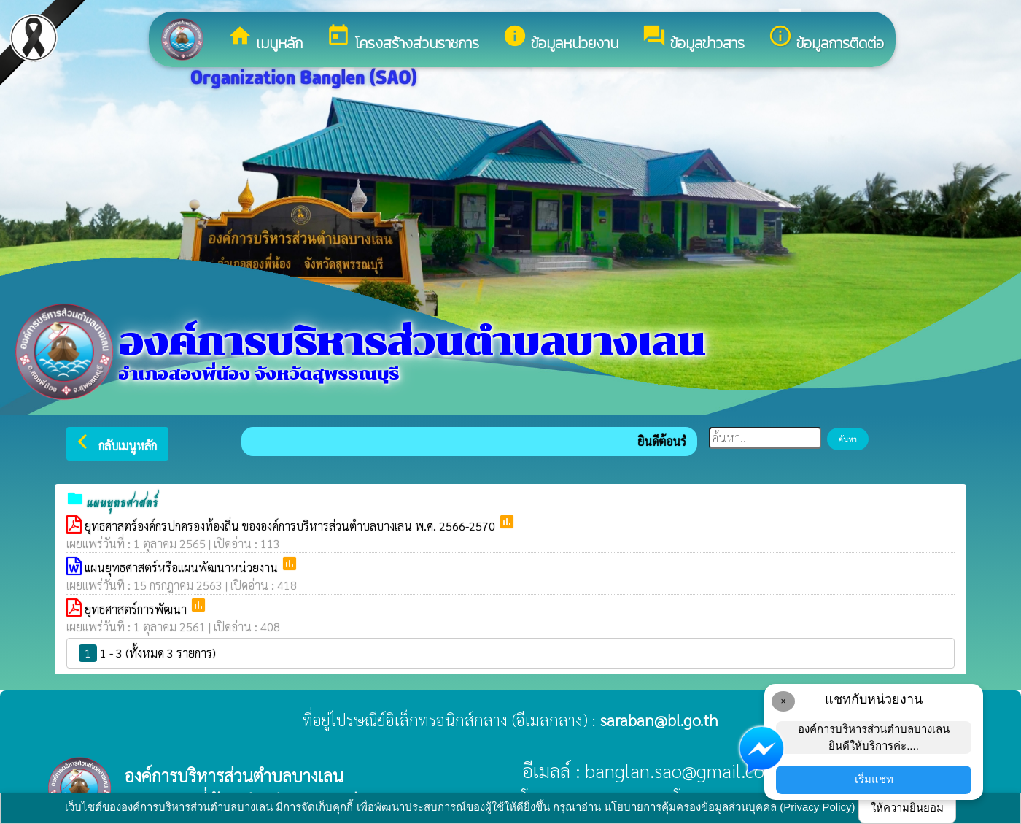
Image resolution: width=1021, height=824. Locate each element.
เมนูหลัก (265, 38)
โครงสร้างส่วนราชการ (402, 38)
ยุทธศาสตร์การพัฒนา (137, 609)
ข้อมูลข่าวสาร (693, 38)
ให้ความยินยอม (907, 807)
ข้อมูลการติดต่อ (826, 38)
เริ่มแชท (874, 779)
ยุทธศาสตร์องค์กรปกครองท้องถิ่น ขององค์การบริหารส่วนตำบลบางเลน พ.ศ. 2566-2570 (291, 526)
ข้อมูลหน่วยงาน (560, 38)
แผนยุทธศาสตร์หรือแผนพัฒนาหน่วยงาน (183, 567)
